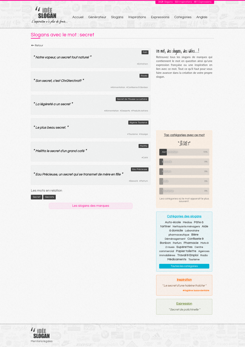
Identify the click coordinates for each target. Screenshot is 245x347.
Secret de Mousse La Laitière (132, 99)
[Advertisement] (184, 104)
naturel (83, 57)
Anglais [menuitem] (201, 17)
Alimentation (118, 87)
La (37, 104)
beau (51, 127)
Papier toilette (186, 251)
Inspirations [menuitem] (137, 17)
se (80, 174)
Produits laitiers (140, 111)
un (58, 57)
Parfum (144, 181)
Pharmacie (191, 242)
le (48, 151)
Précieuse (49, 174)
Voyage (144, 134)
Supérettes (184, 247)
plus (43, 127)
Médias (187, 222)
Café (145, 157)
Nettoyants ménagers (186, 226)
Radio (204, 255)
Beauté (134, 181)
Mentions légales (41, 341)
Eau (38, 174)
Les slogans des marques (90, 205)
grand (71, 151)
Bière (194, 234)
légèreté (46, 104)
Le (37, 127)
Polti (145, 52)
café (80, 151)
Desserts (125, 111)
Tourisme (133, 134)
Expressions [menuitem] (160, 17)
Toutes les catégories (184, 266)
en (113, 174)
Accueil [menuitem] (77, 17)
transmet (90, 174)
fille (117, 174)
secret (66, 57)
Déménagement (175, 239)
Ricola (144, 76)
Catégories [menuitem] (183, 17)
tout (74, 57)
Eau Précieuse (139, 169)
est (57, 81)
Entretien (143, 64)
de (100, 174)
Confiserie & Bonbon (138, 87)
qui (75, 174)
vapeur (50, 57)
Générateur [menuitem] (97, 17)
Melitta (143, 146)
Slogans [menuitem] (117, 17)
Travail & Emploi (187, 255)
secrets (49, 197)
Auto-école (173, 222)
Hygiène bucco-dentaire (196, 290)
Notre (39, 57)
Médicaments (176, 259)
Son (38, 81)
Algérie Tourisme (138, 122)
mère (106, 174)
